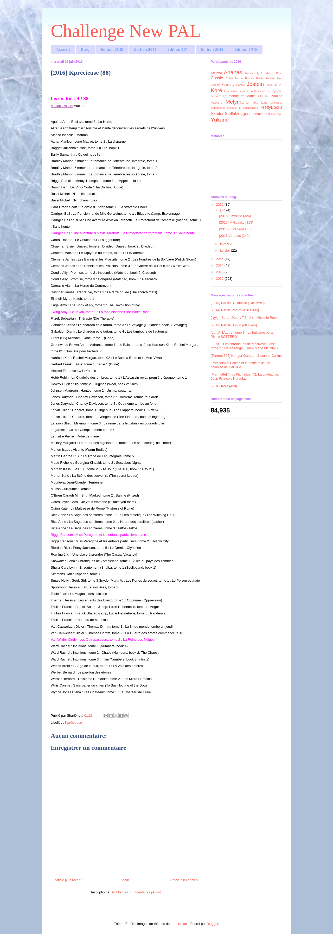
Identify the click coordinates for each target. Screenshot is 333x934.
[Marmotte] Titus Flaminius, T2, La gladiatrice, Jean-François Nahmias (245, 376)
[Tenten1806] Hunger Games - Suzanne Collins (246, 356)
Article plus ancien (184, 880)
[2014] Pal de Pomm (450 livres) (235, 310)
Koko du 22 (274, 85)
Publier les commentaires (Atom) (136, 892)
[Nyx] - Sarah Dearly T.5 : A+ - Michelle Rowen (245, 318)
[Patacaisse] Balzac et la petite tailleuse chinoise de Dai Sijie (240, 365)
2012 (220, 279)
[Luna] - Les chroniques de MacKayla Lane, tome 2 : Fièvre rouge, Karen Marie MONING (244, 346)
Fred (279, 78)
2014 (220, 265)
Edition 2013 (145, 49)
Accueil (63, 49)
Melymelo (237, 102)
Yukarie (220, 120)
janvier (225, 250)
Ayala (260, 73)
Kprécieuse (73, 723)
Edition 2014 (179, 49)
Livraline (276, 96)
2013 (220, 272)
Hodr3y (240, 85)
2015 (220, 259)
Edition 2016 (246, 49)
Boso (279, 73)
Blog (85, 49)
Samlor (217, 113)
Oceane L (234, 107)
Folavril (270, 78)
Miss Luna (260, 102)
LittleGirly (262, 96)
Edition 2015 (212, 49)
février (225, 244)
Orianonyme (250, 107)
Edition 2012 (112, 49)
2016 (220, 204)
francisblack (180, 924)
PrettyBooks (271, 107)
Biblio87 (269, 73)
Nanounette (218, 107)
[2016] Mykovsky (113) (236, 222)
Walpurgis (262, 114)
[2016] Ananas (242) (234, 236)
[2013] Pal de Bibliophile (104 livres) (238, 303)
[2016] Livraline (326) (235, 216)
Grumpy (228, 85)
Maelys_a (216, 102)
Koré (216, 90)
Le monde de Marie (239, 96)
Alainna (216, 73)
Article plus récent (68, 880)
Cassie (217, 78)
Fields (260, 78)
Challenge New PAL (126, 31)
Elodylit (249, 78)
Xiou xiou (276, 114)
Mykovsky (276, 102)
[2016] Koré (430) (224, 386)
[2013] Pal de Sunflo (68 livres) (234, 325)
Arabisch (250, 73)
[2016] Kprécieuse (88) (236, 229)
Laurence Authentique (252, 91)
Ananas (233, 72)
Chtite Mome (234, 78)
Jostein (255, 84)
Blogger (212, 924)
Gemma (215, 85)
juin (223, 210)
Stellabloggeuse (239, 113)
